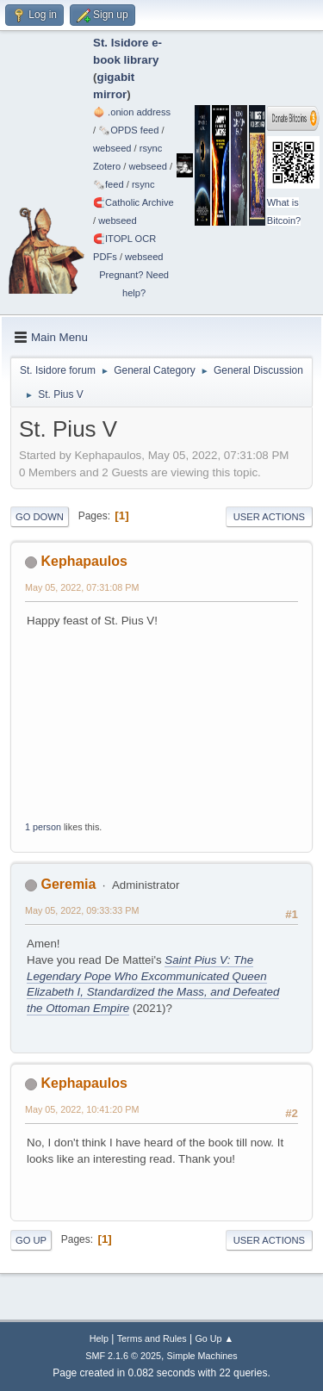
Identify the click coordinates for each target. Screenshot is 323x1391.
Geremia (68, 884)
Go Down (40, 517)
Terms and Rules (152, 1338)
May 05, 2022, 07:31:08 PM (82, 587)
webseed (112, 148)
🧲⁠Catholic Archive (133, 202)
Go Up (31, 1240)
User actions (269, 517)
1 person (43, 827)
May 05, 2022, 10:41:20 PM (82, 1109)
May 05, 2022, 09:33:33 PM (82, 910)
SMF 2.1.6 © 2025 (123, 1356)
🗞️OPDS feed (128, 130)
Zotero (107, 166)
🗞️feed (108, 184)
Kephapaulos (83, 561)
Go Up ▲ (214, 1338)
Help (99, 1338)
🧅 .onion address (132, 112)
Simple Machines (202, 1356)
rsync (151, 148)
